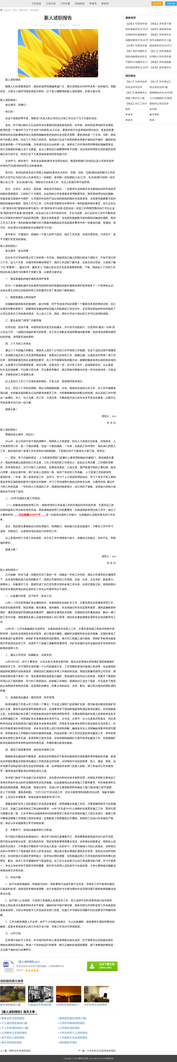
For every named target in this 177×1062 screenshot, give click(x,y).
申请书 (93, 3)
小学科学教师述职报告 (72, 1023)
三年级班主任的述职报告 (73, 1037)
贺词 (152, 120)
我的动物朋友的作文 (136, 56)
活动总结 (79, 3)
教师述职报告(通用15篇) (73, 1018)
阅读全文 (64, 25)
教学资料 (154, 114)
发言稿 (153, 109)
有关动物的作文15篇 (160, 40)
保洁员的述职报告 (11, 1042)
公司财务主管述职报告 (14, 1032)
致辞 (127, 109)
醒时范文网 (83, 1058)
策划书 (105, 3)
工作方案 (65, 3)
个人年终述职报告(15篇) (15, 1028)
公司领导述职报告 (69, 1028)
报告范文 (23, 10)
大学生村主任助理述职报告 (101, 1050)
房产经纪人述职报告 (13, 1037)
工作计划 (51, 3)
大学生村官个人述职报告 (73, 1032)
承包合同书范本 (133, 87)
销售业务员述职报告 (13, 1018)
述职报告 (34, 10)
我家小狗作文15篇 (135, 98)
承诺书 (129, 120)
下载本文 (76, 25)
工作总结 (36, 3)
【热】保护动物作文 (136, 51)
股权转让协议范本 (159, 103)
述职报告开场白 (68, 1042)
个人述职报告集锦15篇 (14, 1023)
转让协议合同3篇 (159, 87)
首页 (15, 10)
